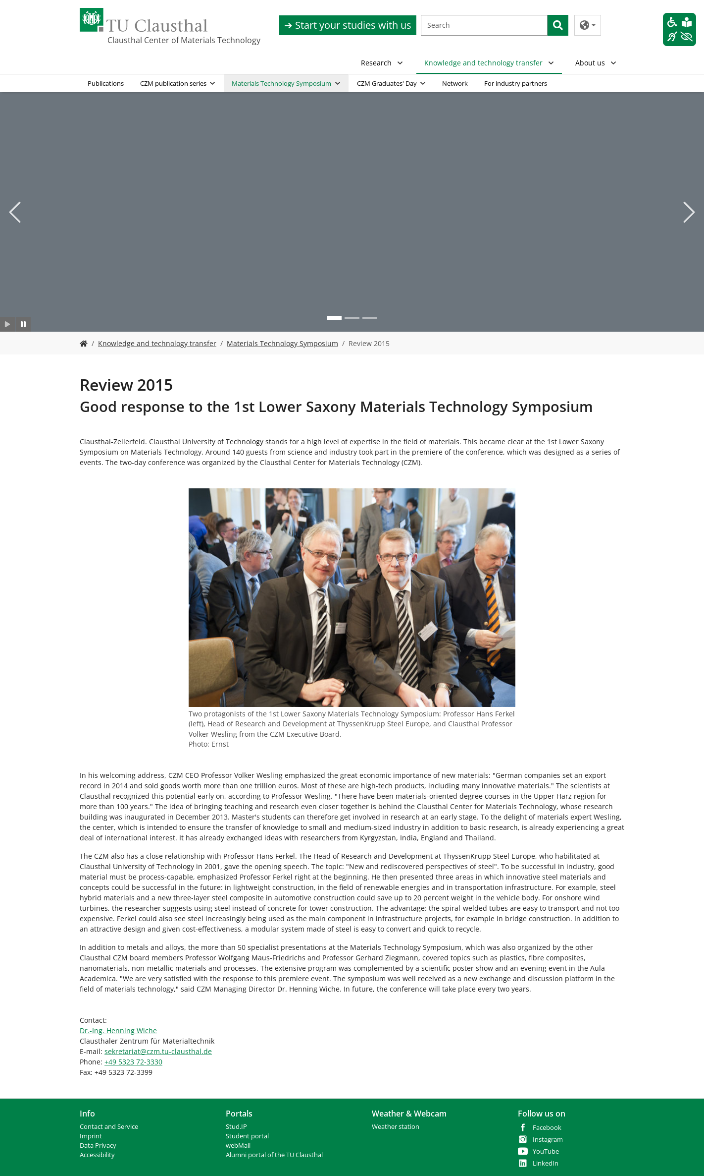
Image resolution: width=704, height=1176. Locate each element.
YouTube (546, 1151)
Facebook (547, 1127)
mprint (92, 1136)
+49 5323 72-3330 (133, 1061)
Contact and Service (109, 1126)
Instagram (548, 1139)
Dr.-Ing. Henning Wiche (118, 1030)
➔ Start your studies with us (347, 25)
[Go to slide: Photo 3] (369, 318)
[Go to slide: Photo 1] (334, 318)
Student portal (247, 1136)
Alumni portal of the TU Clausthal (274, 1155)
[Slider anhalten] (23, 324)
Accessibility (97, 1155)
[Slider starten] (7, 324)
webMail (238, 1145)
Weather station (395, 1126)
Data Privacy (98, 1145)
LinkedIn (545, 1163)
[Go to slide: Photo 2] (352, 318)
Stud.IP (236, 1126)
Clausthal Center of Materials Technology (156, 40)
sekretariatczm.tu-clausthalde (158, 1051)
